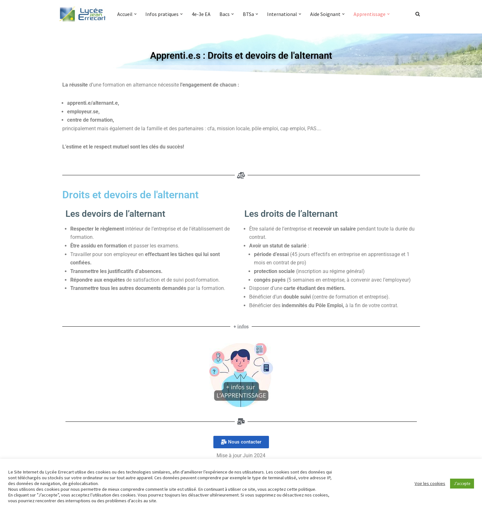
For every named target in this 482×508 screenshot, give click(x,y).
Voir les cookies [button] (430, 483)
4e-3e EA (201, 14)
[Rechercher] (417, 13)
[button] (135, 14)
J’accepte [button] (462, 483)
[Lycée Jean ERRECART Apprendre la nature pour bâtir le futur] (82, 14)
